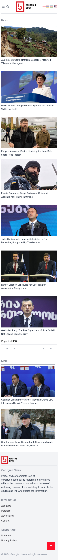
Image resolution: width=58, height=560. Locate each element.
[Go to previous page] (15, 347)
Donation (6, 535)
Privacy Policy (9, 540)
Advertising (7, 515)
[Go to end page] (50, 347)
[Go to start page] (7, 347)
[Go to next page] (43, 347)
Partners (6, 510)
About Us (6, 505)
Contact (5, 520)
